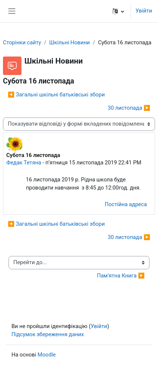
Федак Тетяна (23, 162)
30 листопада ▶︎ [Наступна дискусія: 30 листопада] (129, 108)
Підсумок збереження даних (47, 334)
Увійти (143, 10)
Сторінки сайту (22, 42)
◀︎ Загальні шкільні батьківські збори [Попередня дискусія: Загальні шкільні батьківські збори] (56, 94)
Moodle (46, 354)
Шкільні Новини (69, 42)
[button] (118, 11)
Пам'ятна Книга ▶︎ (121, 275)
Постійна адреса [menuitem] (126, 204)
